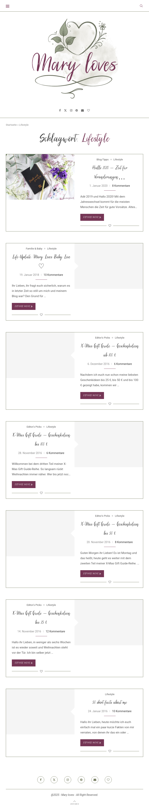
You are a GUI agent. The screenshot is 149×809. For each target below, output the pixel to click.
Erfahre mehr (92, 217)
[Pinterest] (76, 110)
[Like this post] (109, 225)
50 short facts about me (110, 702)
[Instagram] (71, 110)
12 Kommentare (55, 631)
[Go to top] (74, 804)
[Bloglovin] (88, 110)
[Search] (141, 5)
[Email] (82, 110)
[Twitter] (65, 110)
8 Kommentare (121, 185)
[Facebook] (60, 110)
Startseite (11, 124)
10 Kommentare (53, 274)
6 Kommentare (123, 363)
